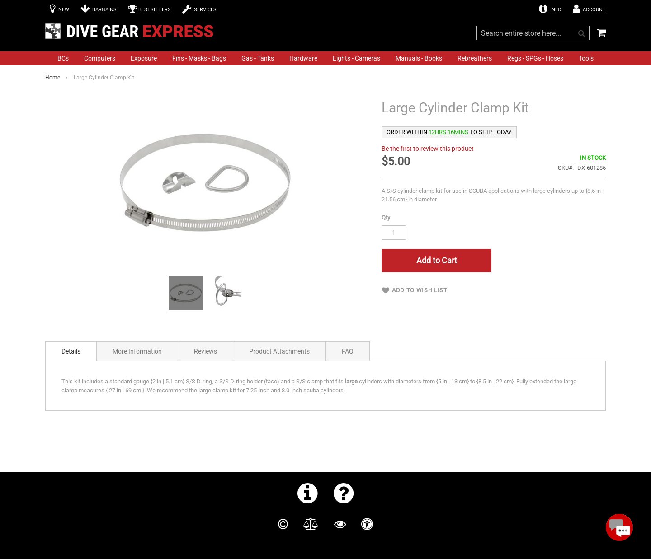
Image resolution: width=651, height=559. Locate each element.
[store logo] (132, 31)
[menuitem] (63, 58)
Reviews (205, 351)
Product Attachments (279, 351)
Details (70, 351)
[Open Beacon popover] (619, 527)
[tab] (71, 351)
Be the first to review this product (428, 148)
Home (52, 78)
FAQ (348, 351)
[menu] (325, 58)
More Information (137, 351)
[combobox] (533, 33)
